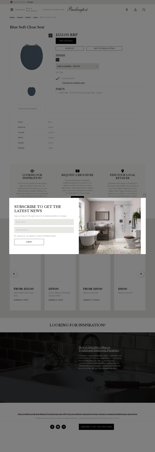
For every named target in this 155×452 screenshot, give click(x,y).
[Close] (145, 195)
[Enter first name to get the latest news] (44, 222)
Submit (29, 242)
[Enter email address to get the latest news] (44, 230)
